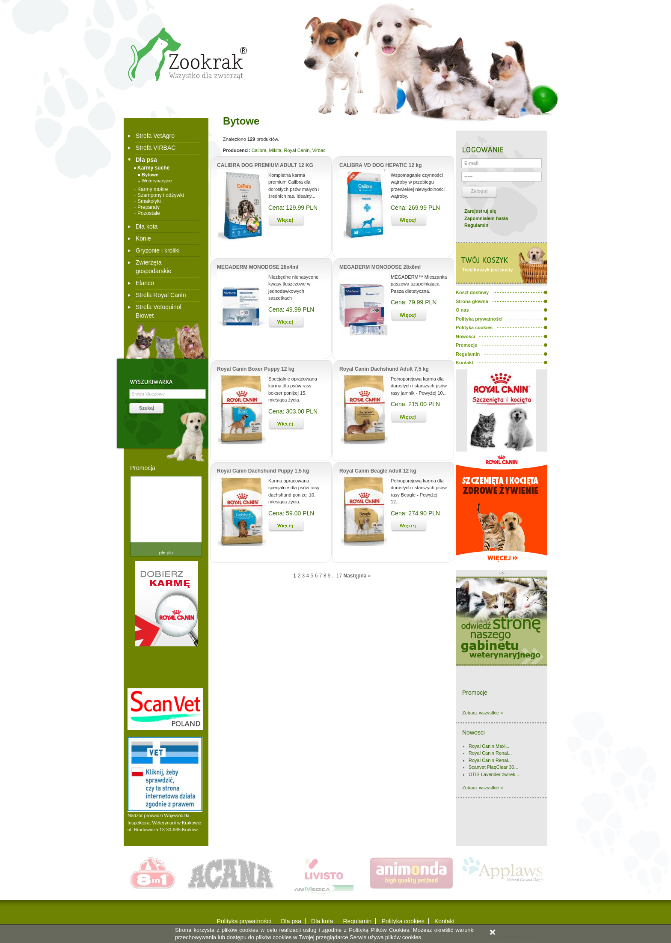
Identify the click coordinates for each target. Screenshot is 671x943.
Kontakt (444, 921)
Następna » (357, 576)
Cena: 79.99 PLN (413, 302)
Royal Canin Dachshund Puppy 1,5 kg (263, 471)
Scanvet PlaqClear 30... (493, 767)
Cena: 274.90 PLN (415, 513)
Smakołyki (149, 201)
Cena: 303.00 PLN (293, 411)
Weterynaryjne (157, 180)
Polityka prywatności (244, 921)
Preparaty (148, 207)
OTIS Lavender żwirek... (494, 774)
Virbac (319, 150)
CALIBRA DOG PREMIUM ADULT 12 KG (265, 165)
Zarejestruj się (480, 211)
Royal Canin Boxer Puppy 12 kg (255, 369)
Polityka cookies (402, 921)
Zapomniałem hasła (486, 218)
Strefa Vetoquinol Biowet (158, 311)
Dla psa (146, 159)
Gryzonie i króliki (158, 250)
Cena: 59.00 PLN (291, 513)
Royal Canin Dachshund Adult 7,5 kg (384, 369)
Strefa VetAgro (155, 135)
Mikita (275, 150)
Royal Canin (296, 150)
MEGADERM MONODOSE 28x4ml (257, 267)
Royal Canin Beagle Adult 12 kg (377, 471)
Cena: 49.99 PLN (291, 309)
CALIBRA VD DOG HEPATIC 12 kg (380, 165)
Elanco (145, 283)
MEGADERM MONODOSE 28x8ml (380, 267)
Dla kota (146, 226)
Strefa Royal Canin (161, 295)
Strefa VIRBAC (155, 147)
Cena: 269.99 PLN (415, 207)
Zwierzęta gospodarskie (153, 266)
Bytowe (150, 174)
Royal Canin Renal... (490, 753)
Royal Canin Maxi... (489, 746)
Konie (143, 238)
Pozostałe (148, 213)
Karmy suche (153, 168)
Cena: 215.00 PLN (415, 404)
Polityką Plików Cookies (379, 930)
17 (339, 576)
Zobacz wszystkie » (482, 712)
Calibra (259, 150)
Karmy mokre (152, 189)
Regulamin (476, 225)
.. (333, 576)
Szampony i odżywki (160, 195)
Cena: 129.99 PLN (293, 207)
